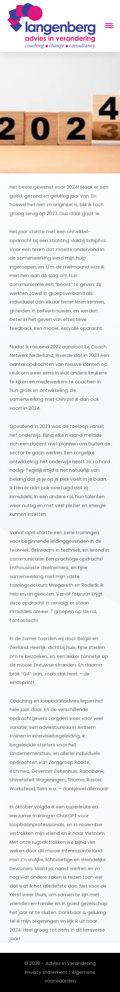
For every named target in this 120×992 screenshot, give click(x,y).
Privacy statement (46, 972)
